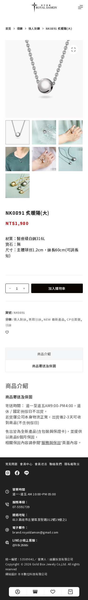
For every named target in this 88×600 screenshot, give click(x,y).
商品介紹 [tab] (44, 354)
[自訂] (18, 592)
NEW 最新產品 (54, 319)
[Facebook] (17, 473)
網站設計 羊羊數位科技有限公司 (26, 574)
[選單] (80, 7)
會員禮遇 (41, 464)
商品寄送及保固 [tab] (44, 366)
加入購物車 (56, 288)
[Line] (26, 473)
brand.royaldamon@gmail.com (35, 532)
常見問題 (11, 464)
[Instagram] (7, 473)
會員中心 (26, 464)
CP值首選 (73, 319)
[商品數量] (17, 288)
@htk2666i (20, 545)
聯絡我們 (56, 464)
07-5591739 (21, 507)
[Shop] (35, 592)
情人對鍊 (20, 319)
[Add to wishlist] (7, 332)
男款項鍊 (35, 319)
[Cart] (70, 592)
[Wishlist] (53, 592)
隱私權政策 (72, 464)
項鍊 (8, 325)
